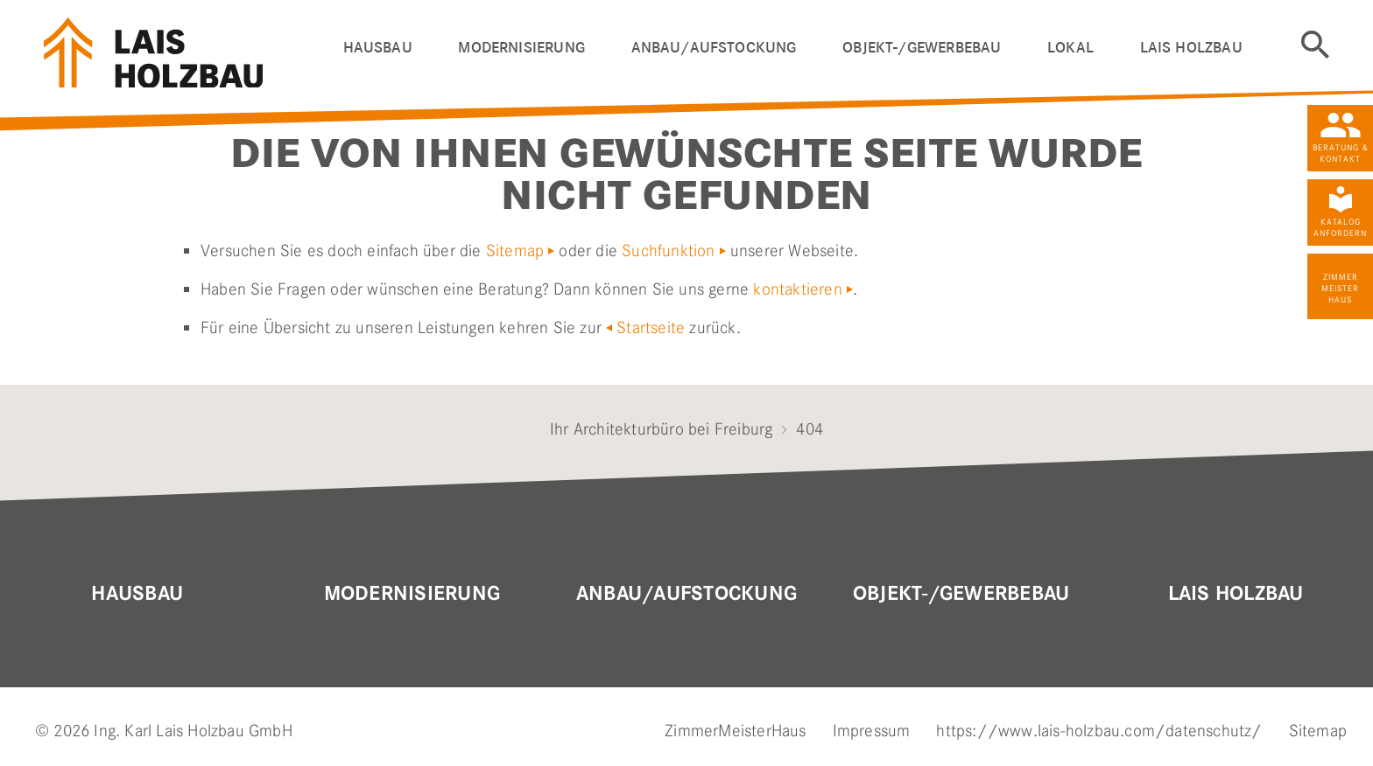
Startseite (650, 327)
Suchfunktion (668, 250)
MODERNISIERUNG (412, 593)
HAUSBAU (377, 47)
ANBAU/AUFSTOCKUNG (714, 47)
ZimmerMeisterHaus (735, 731)
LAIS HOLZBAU (1191, 47)
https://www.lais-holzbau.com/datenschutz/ (1099, 731)
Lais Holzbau (1236, 593)
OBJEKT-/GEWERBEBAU (921, 47)
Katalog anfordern (1340, 227)
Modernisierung (521, 47)
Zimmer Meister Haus (1340, 288)
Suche (1315, 45)
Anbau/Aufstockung (686, 593)
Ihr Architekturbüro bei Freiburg (661, 429)
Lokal (1070, 47)
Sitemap (515, 250)
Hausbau (137, 593)
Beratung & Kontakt (1341, 153)
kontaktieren (797, 289)
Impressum (872, 731)
